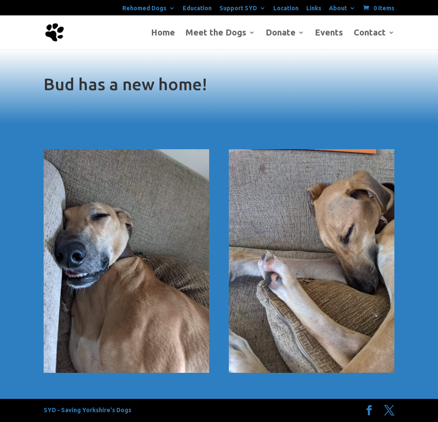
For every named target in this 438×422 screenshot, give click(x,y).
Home (163, 33)
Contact (370, 33)
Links (313, 8)
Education (197, 8)
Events (329, 33)
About (338, 8)
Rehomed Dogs (144, 8)
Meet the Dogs (216, 33)
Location (286, 8)
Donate (281, 33)
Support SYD (238, 8)
